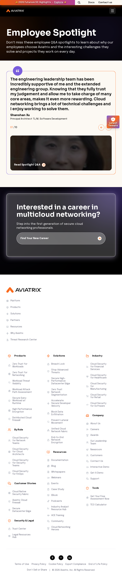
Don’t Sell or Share (37, 570)
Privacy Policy (39, 564)
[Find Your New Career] (61, 238)
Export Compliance (75, 564)
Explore (58, 2)
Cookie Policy (56, 564)
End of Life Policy (98, 564)
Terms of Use (22, 564)
